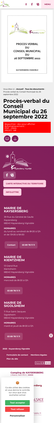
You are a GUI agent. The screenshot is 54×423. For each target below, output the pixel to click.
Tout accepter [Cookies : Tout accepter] (17, 402)
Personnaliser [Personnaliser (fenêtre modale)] (17, 416)
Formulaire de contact (17, 355)
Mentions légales (39, 355)
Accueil (19, 89)
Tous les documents (34, 89)
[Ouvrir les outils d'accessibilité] (51, 335)
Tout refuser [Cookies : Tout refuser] (17, 409)
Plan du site (12, 359)
